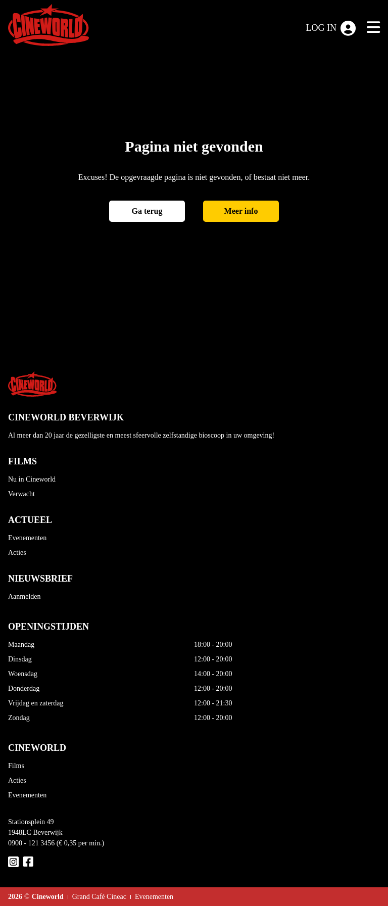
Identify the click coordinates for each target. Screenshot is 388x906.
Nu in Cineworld (32, 479)
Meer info (241, 211)
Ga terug (147, 211)
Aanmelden (24, 596)
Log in (331, 28)
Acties (17, 552)
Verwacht (21, 494)
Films (16, 766)
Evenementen (27, 538)
